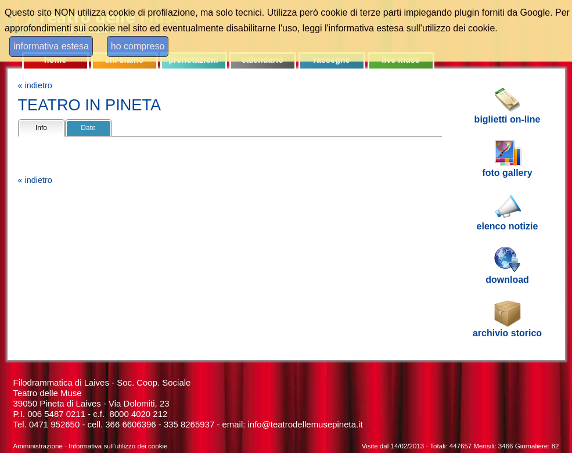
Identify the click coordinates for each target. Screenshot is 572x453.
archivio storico (507, 333)
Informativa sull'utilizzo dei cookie (118, 446)
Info (41, 128)
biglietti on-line (507, 119)
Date (88, 128)
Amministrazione (38, 446)
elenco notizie (507, 226)
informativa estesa (51, 46)
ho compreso (138, 46)
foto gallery (507, 173)
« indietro (35, 85)
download (507, 280)
